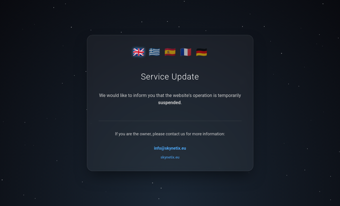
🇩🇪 (201, 52)
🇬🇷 (154, 52)
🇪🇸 (170, 52)
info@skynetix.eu (170, 148)
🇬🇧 (138, 52)
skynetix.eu (170, 157)
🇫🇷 (186, 52)
